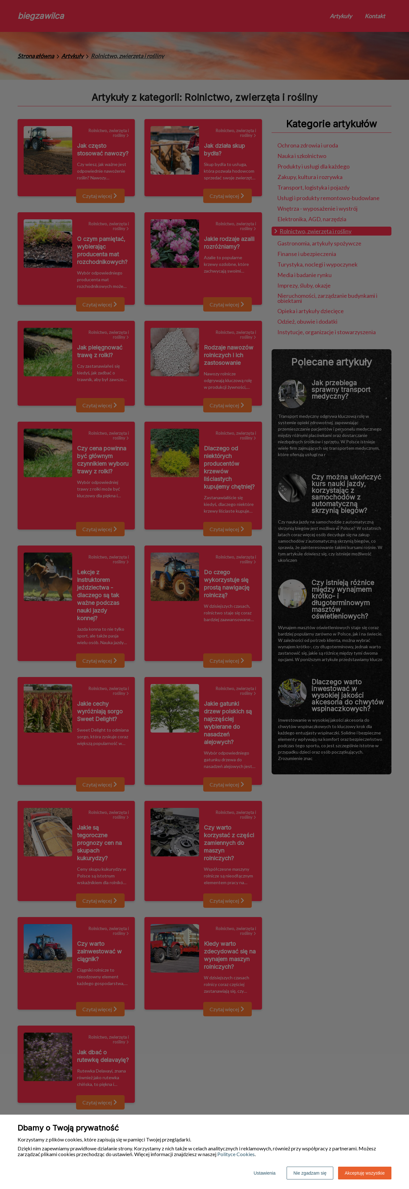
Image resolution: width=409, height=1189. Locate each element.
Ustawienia (264, 1173)
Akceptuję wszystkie (365, 1173)
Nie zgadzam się (310, 1173)
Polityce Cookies (236, 1154)
